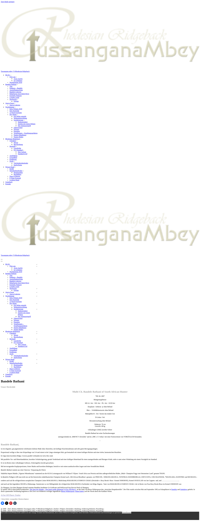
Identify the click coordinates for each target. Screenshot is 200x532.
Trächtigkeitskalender (21, 163)
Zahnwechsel (18, 127)
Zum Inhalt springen (7, 2)
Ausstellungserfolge (16, 90)
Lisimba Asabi (14, 97)
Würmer (16, 129)
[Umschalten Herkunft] (37, 339)
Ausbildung (13, 156)
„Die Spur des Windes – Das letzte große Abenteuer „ (52, 489)
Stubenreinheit (22, 122)
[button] (10, 75)
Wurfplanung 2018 (16, 82)
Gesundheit (13, 157)
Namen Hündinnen (20, 135)
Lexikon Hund (14, 180)
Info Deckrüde (14, 111)
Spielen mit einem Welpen (26, 124)
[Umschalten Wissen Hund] (37, 359)
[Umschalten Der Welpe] (37, 303)
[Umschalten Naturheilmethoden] (37, 363)
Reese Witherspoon (68, 491)
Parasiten (17, 131)
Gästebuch (8, 182)
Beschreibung (18, 144)
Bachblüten (17, 174)
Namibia (174, 489)
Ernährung (13, 159)
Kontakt (8, 184)
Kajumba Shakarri (16, 96)
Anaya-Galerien (15, 105)
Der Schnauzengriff (24, 126)
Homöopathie (18, 172)
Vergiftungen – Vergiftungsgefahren (25, 133)
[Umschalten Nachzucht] (37, 288)
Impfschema (18, 165)
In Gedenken (18, 80)
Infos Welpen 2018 (16, 109)
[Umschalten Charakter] (37, 333)
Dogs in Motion (15, 176)
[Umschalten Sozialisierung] (37, 309)
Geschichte (17, 148)
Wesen (16, 142)
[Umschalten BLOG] (37, 264)
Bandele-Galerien (15, 92)
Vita (11, 86)
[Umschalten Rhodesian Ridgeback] (37, 331)
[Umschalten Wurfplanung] (37, 296)
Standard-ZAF (22, 154)
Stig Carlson (22, 152)
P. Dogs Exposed (15, 178)
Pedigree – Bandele (16, 88)
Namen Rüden (18, 137)
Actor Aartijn (18, 79)
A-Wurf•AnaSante (16, 113)
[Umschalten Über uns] (37, 266)
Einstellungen (126, 512)
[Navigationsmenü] (1, 259)
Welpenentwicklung (20, 118)
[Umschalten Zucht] (37, 354)
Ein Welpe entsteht (20, 116)
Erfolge (16, 101)
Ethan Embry (79, 491)
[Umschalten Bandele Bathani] (37, 274)
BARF (12, 169)
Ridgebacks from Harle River (19, 94)
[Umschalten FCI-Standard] (37, 343)
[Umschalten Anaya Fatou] (37, 292)
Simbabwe (183, 489)
